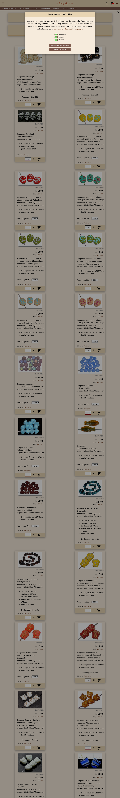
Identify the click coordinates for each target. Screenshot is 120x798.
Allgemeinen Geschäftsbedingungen (68, 29)
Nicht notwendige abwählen (60, 46)
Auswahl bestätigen (60, 49)
